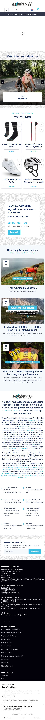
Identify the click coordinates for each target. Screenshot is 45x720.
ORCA (41, 471)
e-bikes (17, 410)
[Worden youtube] (9, 620)
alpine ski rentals (23, 426)
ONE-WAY (20, 449)
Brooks (16, 467)
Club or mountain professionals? (12, 656)
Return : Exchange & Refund (11, 633)
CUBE (26, 449)
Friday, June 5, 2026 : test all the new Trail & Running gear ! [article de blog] (22, 328)
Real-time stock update (9, 649)
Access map (5, 575)
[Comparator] (27, 10)
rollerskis (7, 410)
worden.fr (38, 599)
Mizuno (10, 467)
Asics (21, 467)
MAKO (12, 473)
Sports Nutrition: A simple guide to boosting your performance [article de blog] (22, 373)
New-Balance (34, 467)
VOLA (14, 449)
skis (33, 445)
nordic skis (31, 420)
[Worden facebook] (7, 620)
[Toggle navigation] (6, 10)
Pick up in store (6, 643)
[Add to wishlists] (19, 124)
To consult (14, 232)
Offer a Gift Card (7, 666)
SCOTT (31, 449)
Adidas (26, 467)
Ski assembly (5, 646)
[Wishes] (22, 10)
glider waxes (30, 430)
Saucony (11, 469)
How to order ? (6, 653)
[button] (12, 10)
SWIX (9, 449)
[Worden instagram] (4, 620)
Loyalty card (5, 639)
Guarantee (4, 659)
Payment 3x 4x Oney (8, 636)
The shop (4, 675)
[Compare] (19, 130)
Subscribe (35, 551)
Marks (3, 678)
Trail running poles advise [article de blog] (22, 288)
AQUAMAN (5, 473)
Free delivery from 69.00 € (10, 629)
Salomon (18, 469)
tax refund (5, 663)
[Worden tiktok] (1, 620)
